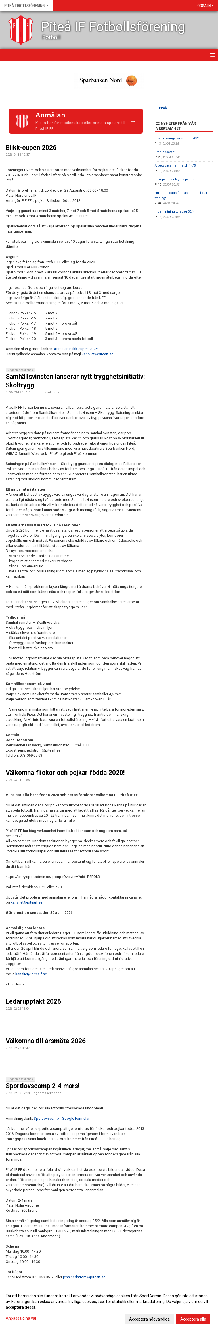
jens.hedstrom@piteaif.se (84, 1277)
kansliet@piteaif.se (97, 354)
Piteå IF (165, 108)
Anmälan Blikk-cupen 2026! (76, 349)
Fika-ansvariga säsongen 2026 (177, 138)
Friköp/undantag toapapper (175, 179)
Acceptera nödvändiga (149, 1319)
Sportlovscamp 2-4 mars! (42, 1086)
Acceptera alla (193, 1319)
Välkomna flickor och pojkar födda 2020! (65, 773)
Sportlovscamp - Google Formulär (61, 1118)
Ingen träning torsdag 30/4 (174, 211)
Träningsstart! (165, 152)
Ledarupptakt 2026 (33, 1001)
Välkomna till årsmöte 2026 (46, 1041)
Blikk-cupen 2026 (31, 148)
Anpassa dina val (21, 1318)
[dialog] (109, 1307)
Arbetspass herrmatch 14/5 (175, 165)
